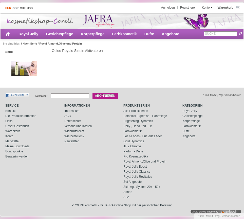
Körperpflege (92, 34)
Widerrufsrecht (74, 131)
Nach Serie (30, 43)
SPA (126, 197)
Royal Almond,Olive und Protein (60, 43)
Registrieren (188, 7)
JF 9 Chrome (132, 146)
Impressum (71, 111)
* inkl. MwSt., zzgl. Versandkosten (222, 95)
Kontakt (10, 111)
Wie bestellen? (74, 136)
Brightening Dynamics (138, 121)
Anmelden (168, 7)
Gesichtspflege (59, 34)
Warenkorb (12, 131)
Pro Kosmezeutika (135, 156)
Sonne (127, 192)
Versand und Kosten (78, 126)
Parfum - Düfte (133, 151)
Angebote (170, 34)
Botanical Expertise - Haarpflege (145, 116)
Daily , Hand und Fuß (137, 126)
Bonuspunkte (14, 151)
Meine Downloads (17, 146)
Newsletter (41, 95)
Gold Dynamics (133, 141)
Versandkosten (231, 215)
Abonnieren (105, 95)
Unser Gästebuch (17, 126)
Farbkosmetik (124, 34)
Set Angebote (132, 182)
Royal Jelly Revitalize (137, 176)
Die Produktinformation (20, 116)
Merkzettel (12, 141)
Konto (9, 136)
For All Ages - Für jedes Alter (142, 136)
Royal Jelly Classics (136, 171)
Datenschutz (72, 121)
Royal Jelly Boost (135, 166)
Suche (210, 33)
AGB (67, 116)
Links (8, 121)
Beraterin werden (16, 156)
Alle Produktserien (135, 111)
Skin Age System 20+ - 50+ (141, 187)
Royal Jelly (28, 34)
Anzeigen (17, 95)
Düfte (149, 34)
